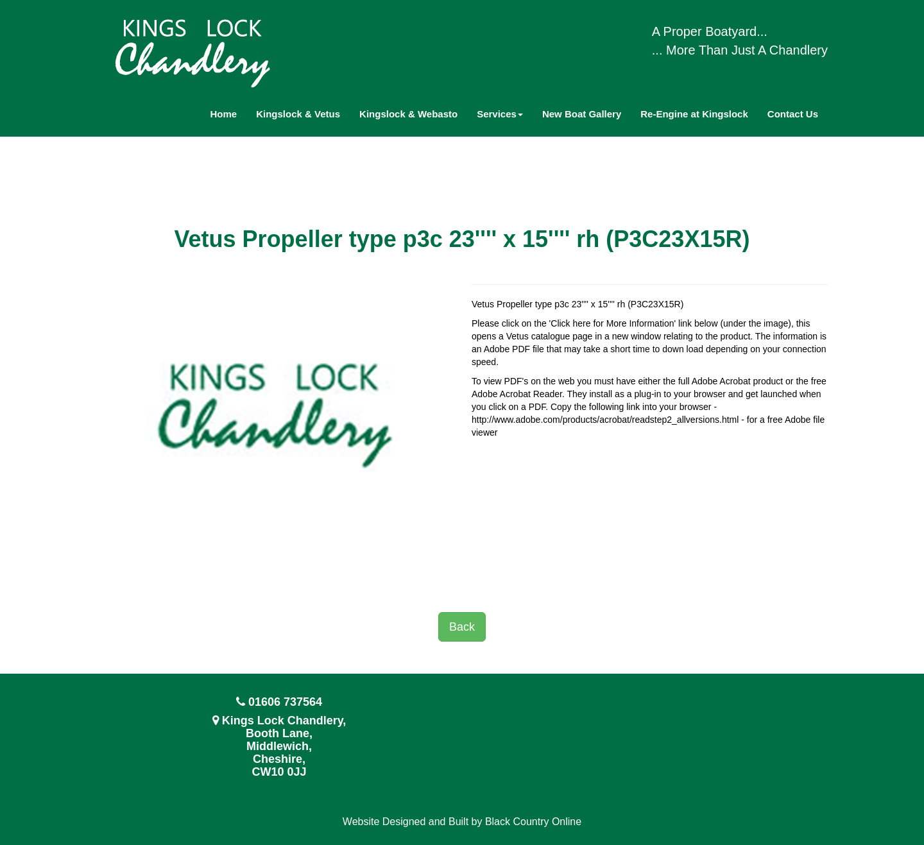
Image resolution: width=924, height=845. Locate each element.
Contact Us (792, 113)
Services (500, 113)
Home (223, 113)
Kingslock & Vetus (298, 113)
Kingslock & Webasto (408, 113)
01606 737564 (285, 702)
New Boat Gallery (581, 113)
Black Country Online (533, 821)
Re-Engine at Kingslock (694, 113)
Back (462, 626)
